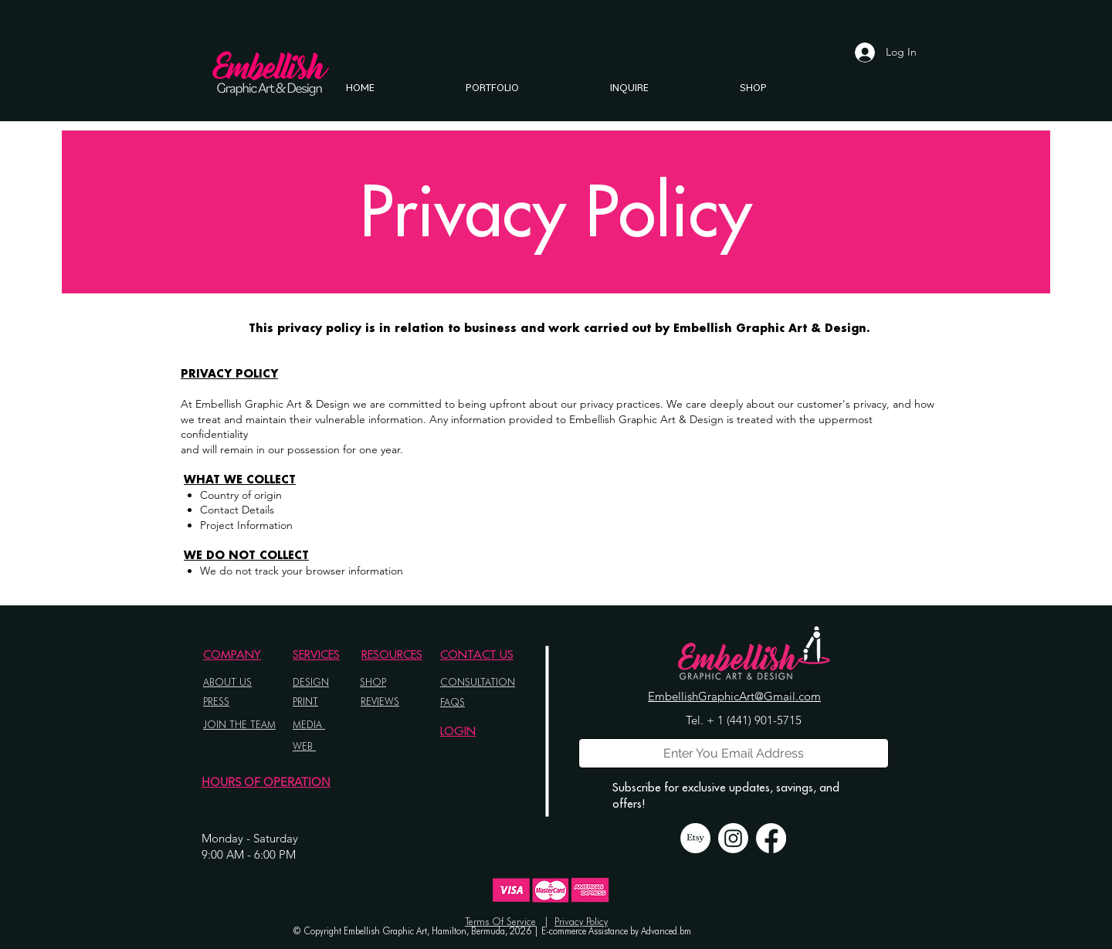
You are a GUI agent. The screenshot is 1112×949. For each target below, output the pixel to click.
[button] (492, 87)
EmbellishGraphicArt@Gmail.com (734, 696)
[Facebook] (771, 838)
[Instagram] (733, 838)
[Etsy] (695, 838)
